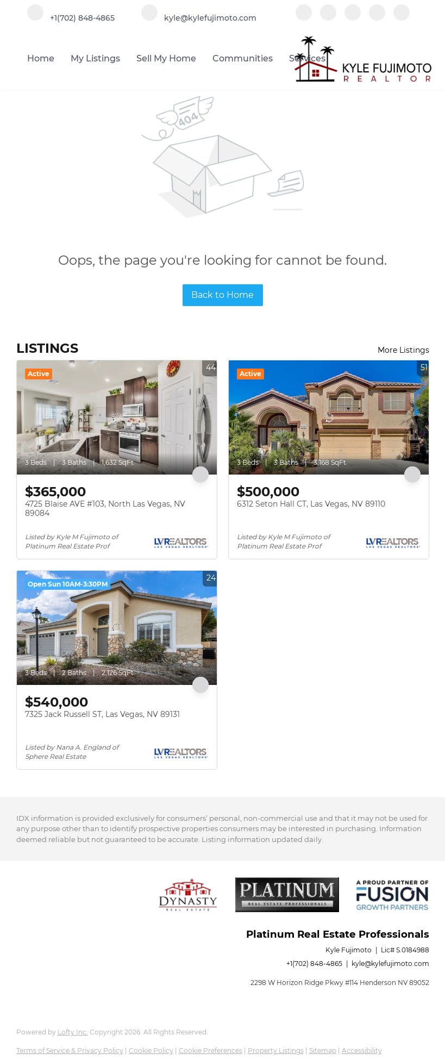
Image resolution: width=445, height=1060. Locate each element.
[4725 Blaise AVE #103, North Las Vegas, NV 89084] (117, 417)
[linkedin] (328, 18)
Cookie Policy (151, 1050)
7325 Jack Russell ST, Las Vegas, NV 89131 (102, 714)
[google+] (401, 18)
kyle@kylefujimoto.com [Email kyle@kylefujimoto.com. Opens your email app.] (390, 963)
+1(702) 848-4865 (314, 963)
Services (307, 58)
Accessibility (362, 1050)
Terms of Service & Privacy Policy (69, 1050)
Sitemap (322, 1050)
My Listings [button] (95, 58)
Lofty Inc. (73, 1032)
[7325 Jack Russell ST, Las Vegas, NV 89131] (117, 628)
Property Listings (276, 1050)
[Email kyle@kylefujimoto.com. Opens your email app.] (198, 18)
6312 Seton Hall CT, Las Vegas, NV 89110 (311, 504)
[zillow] (352, 18)
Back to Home (222, 295)
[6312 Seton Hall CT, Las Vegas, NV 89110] (329, 417)
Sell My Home (166, 58)
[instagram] (377, 18)
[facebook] (304, 18)
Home (40, 58)
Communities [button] (242, 58)
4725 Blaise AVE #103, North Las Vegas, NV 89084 (105, 509)
